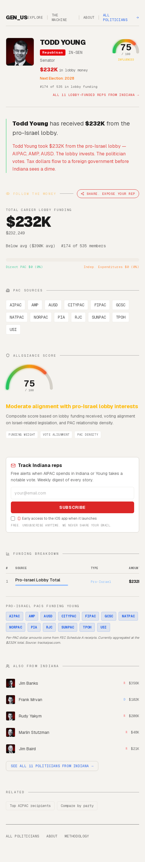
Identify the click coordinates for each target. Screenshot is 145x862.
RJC (78, 317)
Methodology (77, 836)
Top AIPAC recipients (30, 805)
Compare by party (77, 805)
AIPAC (15, 305)
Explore (35, 17)
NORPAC (41, 317)
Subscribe (72, 507)
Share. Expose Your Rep (108, 194)
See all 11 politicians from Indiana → (52, 766)
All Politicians (121, 17)
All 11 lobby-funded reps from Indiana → (96, 95)
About (89, 17)
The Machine (59, 17)
